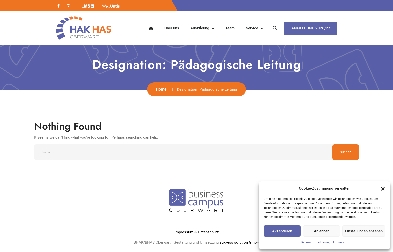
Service (254, 28)
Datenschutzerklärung (316, 242)
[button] (382, 188)
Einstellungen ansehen (364, 231)
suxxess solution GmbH (239, 242)
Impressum (340, 242)
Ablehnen (321, 231)
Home (161, 89)
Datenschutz (208, 232)
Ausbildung (202, 28)
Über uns (171, 28)
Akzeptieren (282, 231)
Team (230, 28)
